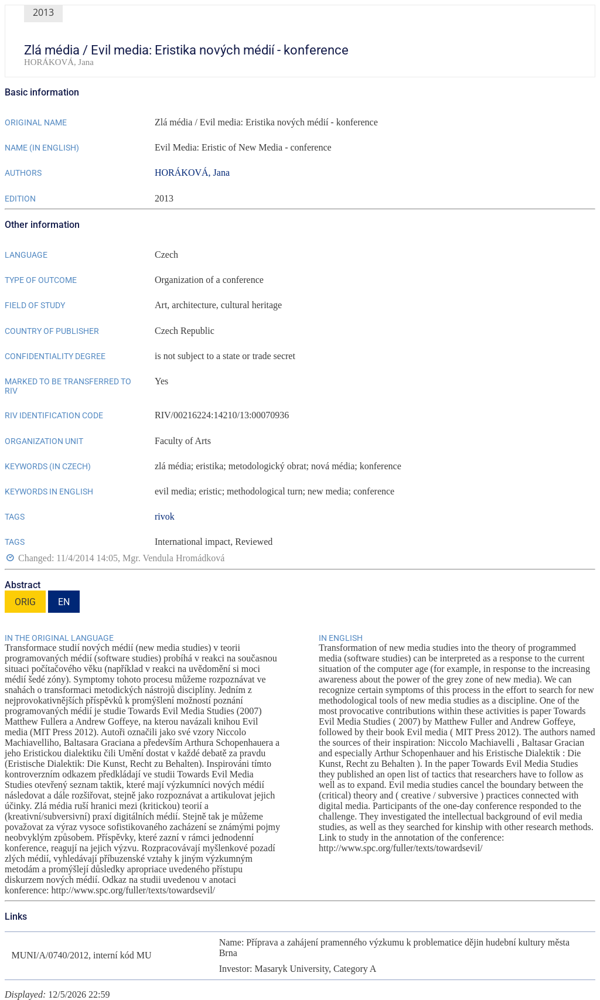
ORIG (25, 601)
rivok (165, 516)
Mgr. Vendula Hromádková (173, 559)
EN (64, 601)
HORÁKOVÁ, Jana (192, 173)
